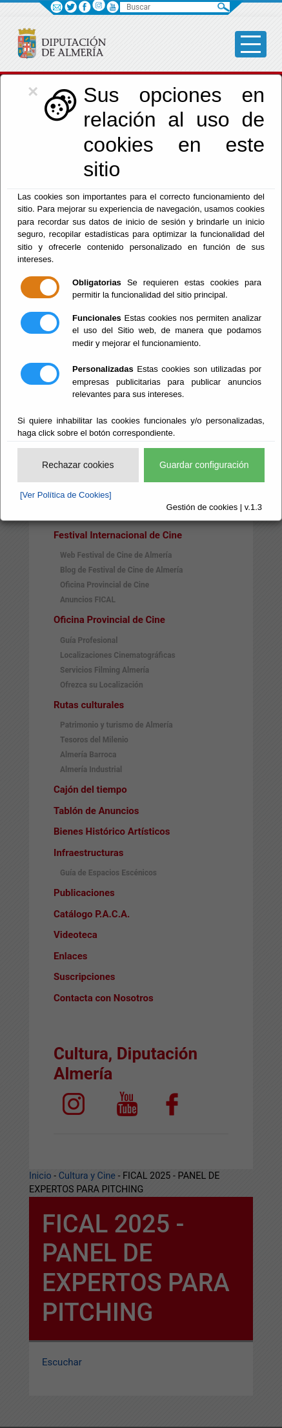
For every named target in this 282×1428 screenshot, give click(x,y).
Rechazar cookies (78, 465)
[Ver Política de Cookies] (66, 495)
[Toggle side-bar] (251, 44)
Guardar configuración (204, 465)
